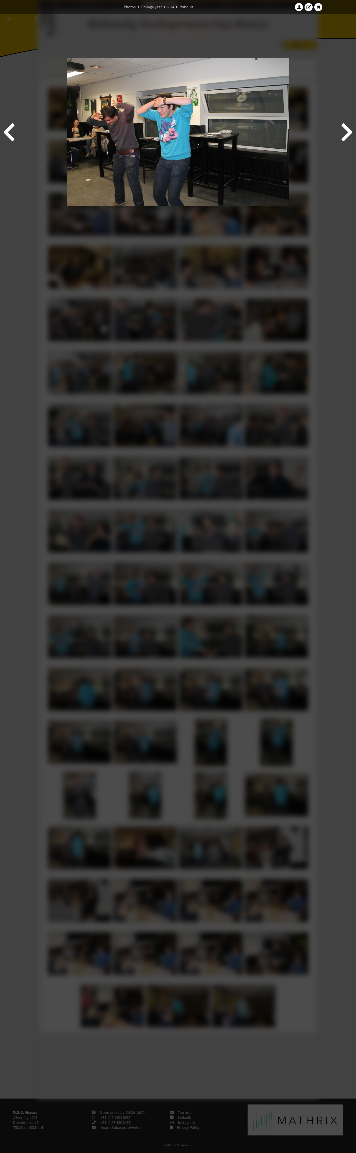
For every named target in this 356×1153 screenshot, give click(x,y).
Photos (130, 6)
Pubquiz (186, 6)
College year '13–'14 (157, 6)
